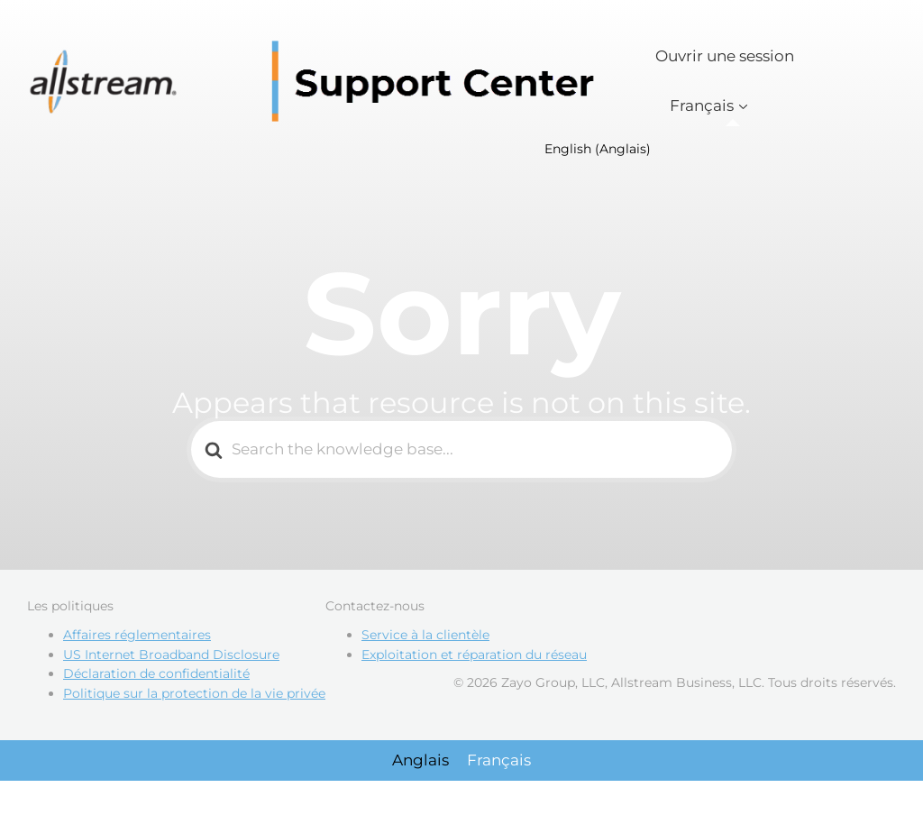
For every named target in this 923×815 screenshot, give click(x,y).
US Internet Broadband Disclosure (171, 662)
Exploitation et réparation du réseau (474, 662)
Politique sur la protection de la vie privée (194, 700)
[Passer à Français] (499, 768)
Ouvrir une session (747, 70)
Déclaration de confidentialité (156, 681)
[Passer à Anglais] (420, 768)
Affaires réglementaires (137, 642)
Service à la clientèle (425, 642)
